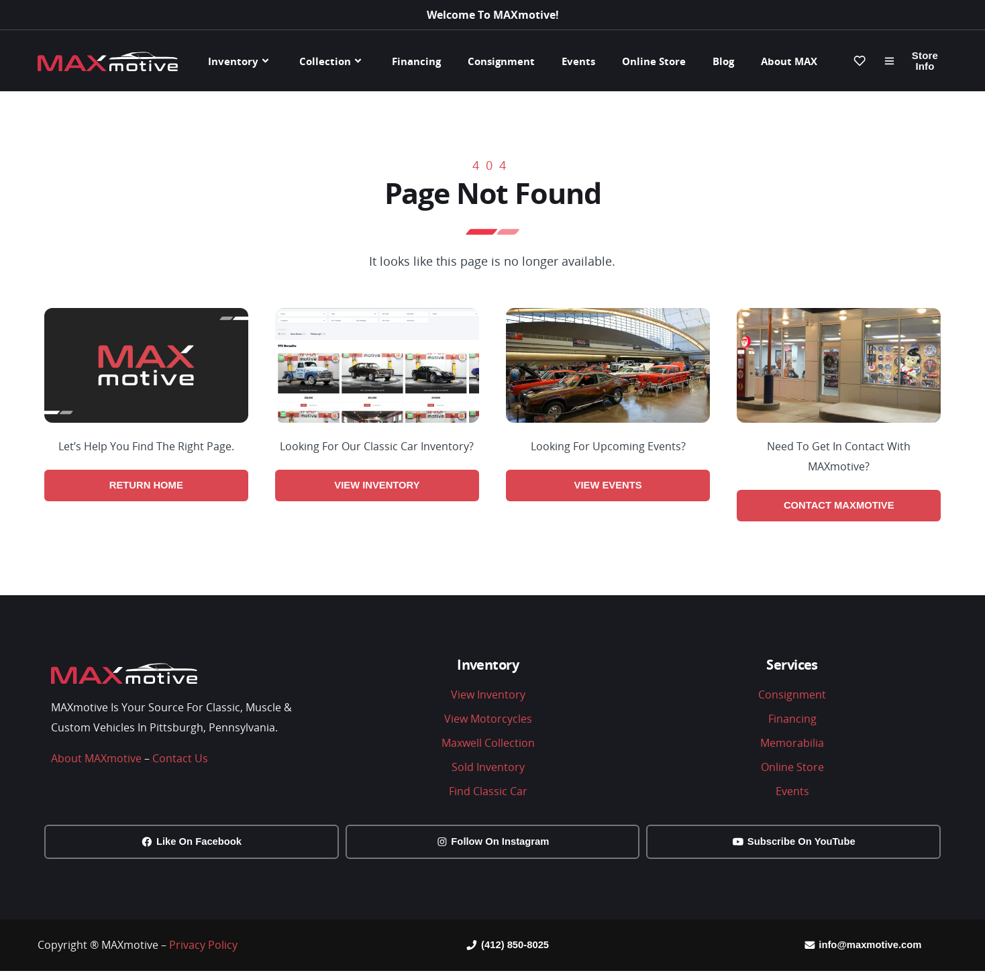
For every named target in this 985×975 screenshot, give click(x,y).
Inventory (240, 61)
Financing (416, 61)
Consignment (501, 61)
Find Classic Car (488, 792)
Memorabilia (792, 744)
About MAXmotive (96, 759)
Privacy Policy (203, 948)
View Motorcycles (488, 720)
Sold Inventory (488, 768)
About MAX (789, 61)
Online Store (654, 61)
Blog (723, 61)
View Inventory (488, 696)
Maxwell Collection (488, 744)
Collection (332, 61)
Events (578, 61)
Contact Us (180, 759)
